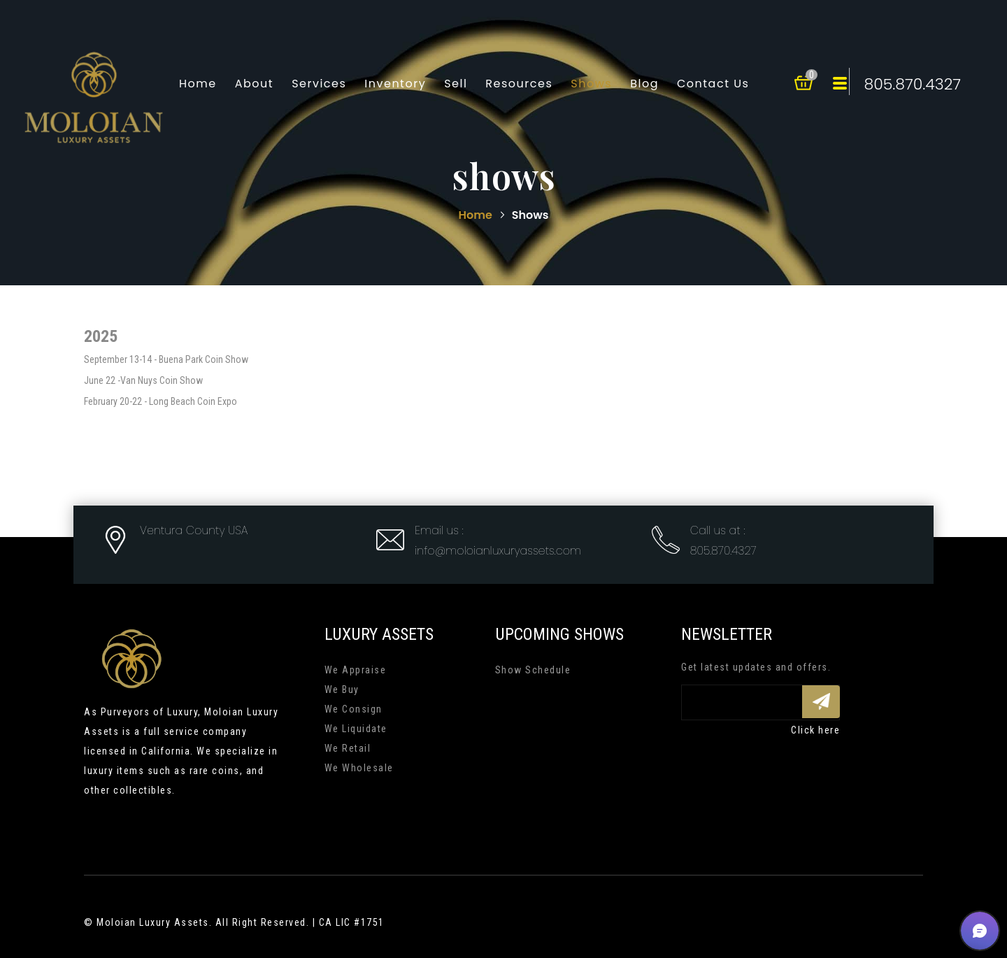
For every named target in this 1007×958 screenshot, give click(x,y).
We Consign (353, 709)
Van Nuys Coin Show (161, 380)
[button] (979, 930)
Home (477, 215)
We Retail (347, 748)
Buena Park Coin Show (203, 359)
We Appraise (355, 669)
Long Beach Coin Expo (193, 401)
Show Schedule (533, 669)
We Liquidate (355, 728)
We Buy (341, 689)
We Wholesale (359, 767)
